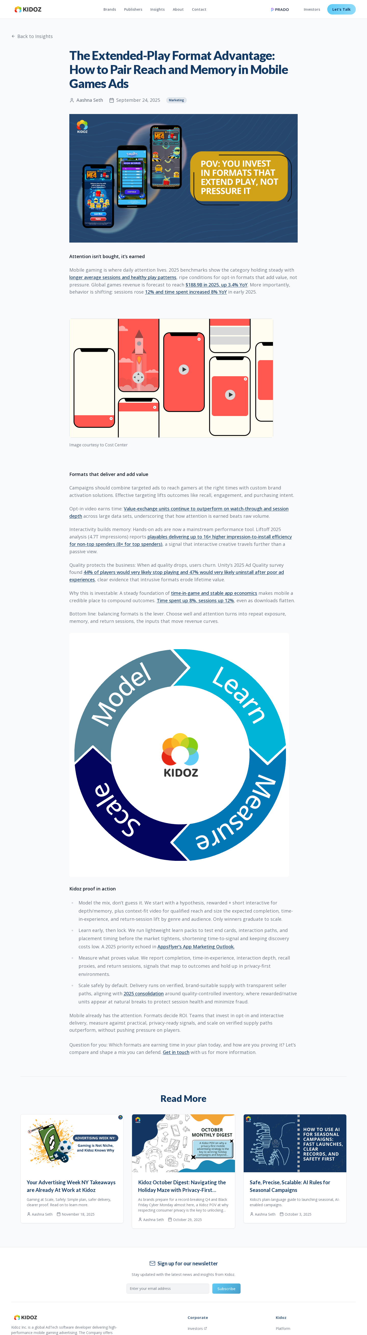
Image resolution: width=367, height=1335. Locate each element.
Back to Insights (32, 36)
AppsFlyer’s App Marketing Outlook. (196, 946)
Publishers (133, 9)
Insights (157, 9)
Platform (283, 1328)
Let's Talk (341, 9)
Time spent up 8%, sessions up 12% (195, 600)
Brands (109, 9)
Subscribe (226, 1288)
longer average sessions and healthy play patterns (122, 277)
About (178, 9)
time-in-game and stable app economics (214, 593)
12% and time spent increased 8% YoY (186, 292)
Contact (199, 9)
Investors (312, 9)
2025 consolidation (144, 993)
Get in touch (176, 1052)
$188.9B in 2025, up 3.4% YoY (216, 285)
